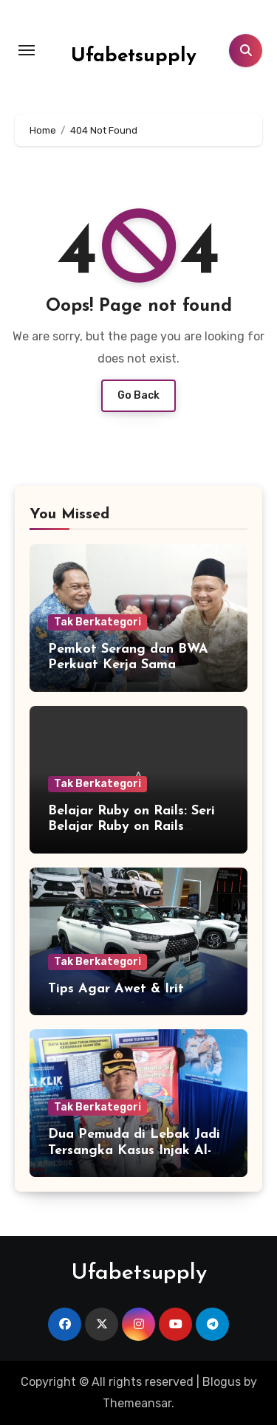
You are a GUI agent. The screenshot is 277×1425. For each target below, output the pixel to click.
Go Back (138, 395)
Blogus (221, 1382)
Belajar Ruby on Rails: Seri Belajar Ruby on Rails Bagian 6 (131, 827)
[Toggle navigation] (26, 50)
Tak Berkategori (97, 622)
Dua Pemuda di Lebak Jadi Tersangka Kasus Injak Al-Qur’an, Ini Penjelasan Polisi (136, 1150)
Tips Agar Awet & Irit (116, 989)
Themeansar (137, 1403)
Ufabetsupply (133, 56)
